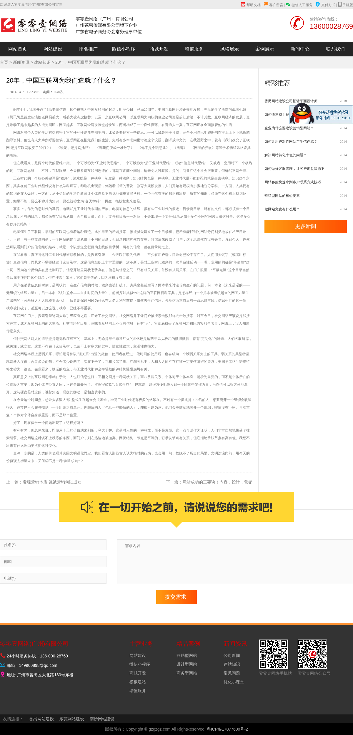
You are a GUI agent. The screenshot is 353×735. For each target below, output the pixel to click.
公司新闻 (232, 655)
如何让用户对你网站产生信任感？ (290, 142)
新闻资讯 (21, 62)
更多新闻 (305, 226)
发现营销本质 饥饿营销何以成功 (52, 482)
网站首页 (17, 48)
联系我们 (335, 48)
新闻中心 (300, 48)
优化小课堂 (234, 681)
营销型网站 (186, 655)
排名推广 (88, 48)
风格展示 (229, 48)
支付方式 (325, 5)
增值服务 (194, 48)
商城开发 (158, 48)
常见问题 (232, 673)
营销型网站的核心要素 (282, 196)
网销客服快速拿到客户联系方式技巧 (292, 182)
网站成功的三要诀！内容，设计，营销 (217, 482)
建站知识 (42, 62)
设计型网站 (186, 664)
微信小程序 (123, 48)
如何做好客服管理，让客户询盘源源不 (294, 169)
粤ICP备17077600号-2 (227, 729)
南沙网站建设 (102, 718)
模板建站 (137, 681)
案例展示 (264, 48)
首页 (4, 62)
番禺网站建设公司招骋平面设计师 (290, 101)
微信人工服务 (299, 4)
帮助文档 (251, 5)
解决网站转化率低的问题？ (285, 155)
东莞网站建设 (71, 718)
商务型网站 (186, 673)
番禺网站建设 (41, 718)
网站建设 (53, 48)
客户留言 (273, 5)
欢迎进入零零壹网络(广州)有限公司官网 (31, 4)
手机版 (345, 4)
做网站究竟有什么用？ (282, 209)
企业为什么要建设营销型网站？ (289, 128)
